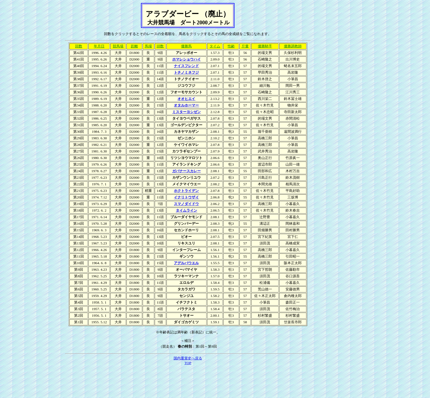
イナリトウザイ (186, 197)
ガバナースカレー (186, 171)
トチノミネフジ (186, 72)
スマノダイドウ (186, 204)
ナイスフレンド (186, 66)
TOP (187, 363)
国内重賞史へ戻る (188, 358)
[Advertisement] (188, 381)
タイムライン (186, 210)
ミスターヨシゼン (186, 112)
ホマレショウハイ (186, 59)
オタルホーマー (186, 105)
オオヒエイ (186, 99)
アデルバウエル (186, 263)
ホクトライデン (186, 191)
